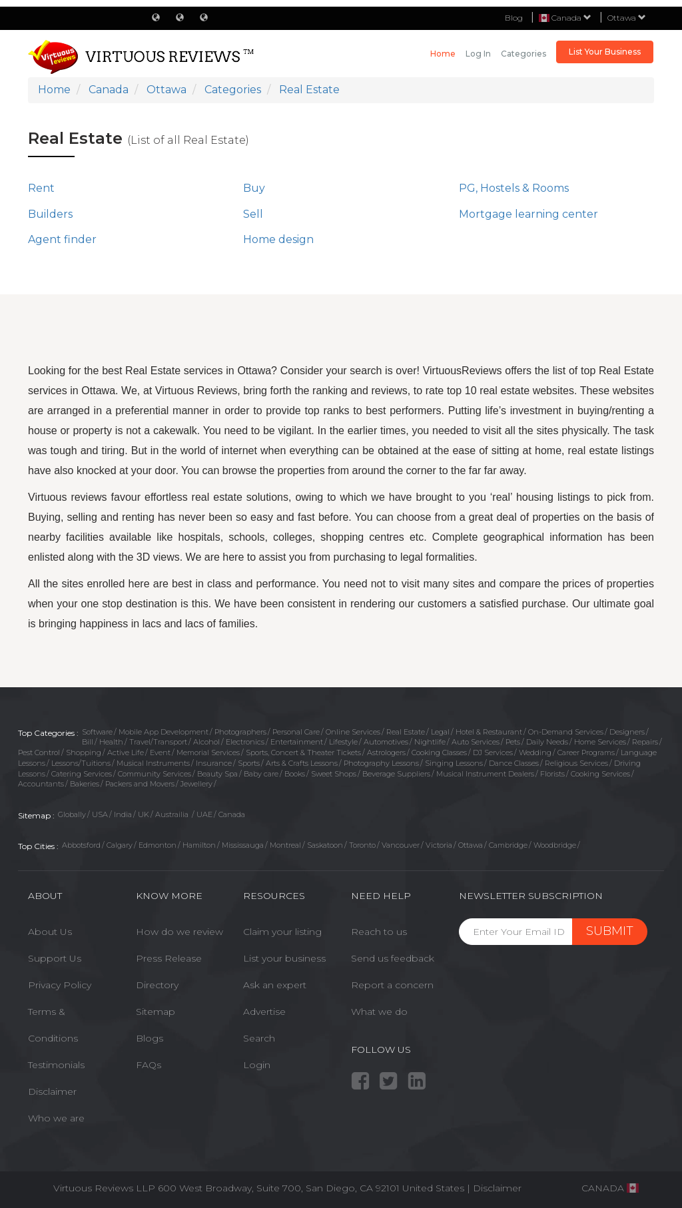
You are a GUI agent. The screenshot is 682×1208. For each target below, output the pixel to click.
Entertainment (296, 742)
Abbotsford (81, 845)
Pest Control (39, 752)
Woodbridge (554, 845)
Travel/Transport (158, 742)
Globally (72, 814)
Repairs (645, 742)
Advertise (264, 1012)
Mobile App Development (163, 732)
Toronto (362, 845)
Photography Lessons (381, 763)
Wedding (535, 752)
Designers (627, 732)
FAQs (148, 1065)
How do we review (179, 932)
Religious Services (576, 763)
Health (111, 742)
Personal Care (296, 732)
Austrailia (172, 814)
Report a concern (392, 985)
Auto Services (476, 742)
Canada (231, 814)
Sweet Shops (333, 773)
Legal (440, 732)
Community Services (154, 773)
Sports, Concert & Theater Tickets (303, 752)
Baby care (261, 773)
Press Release (169, 958)
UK (143, 814)
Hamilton (199, 845)
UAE (204, 814)
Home (443, 54)
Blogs (149, 1038)
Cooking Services (600, 773)
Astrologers (386, 752)
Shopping (83, 752)
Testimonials (56, 1065)
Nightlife (430, 742)
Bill (87, 742)
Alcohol (206, 742)
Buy (254, 188)
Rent (41, 188)
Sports (249, 763)
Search (259, 1038)
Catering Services (81, 773)
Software (97, 732)
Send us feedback (392, 958)
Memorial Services (208, 752)
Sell (253, 214)
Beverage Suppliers (396, 773)
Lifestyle (343, 742)
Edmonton (157, 845)
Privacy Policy (59, 985)
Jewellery (196, 783)
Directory (157, 985)
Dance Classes (514, 763)
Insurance (214, 763)
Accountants (41, 783)
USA (100, 814)
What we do (379, 1012)
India (123, 814)
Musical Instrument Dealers (485, 773)
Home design (278, 239)
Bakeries (84, 783)
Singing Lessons (454, 763)
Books (294, 773)
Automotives (386, 742)
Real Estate (405, 732)
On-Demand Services (565, 732)
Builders (50, 214)
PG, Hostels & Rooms (514, 188)
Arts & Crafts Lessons (302, 763)
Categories (523, 54)
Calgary (120, 845)
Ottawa (626, 18)
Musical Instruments (153, 763)
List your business (284, 958)
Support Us (54, 958)
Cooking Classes (439, 752)
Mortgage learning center (528, 214)
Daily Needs (547, 742)
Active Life (125, 752)
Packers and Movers (139, 783)
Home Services (600, 742)
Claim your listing (282, 932)
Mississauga (243, 845)
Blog (514, 18)
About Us (50, 932)
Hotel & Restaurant (489, 732)
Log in (478, 54)
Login (256, 1065)
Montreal (285, 845)
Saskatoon (325, 845)
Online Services (353, 732)
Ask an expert (274, 985)
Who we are (56, 1118)
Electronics (245, 742)
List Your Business (605, 52)
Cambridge (508, 845)
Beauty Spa (217, 773)
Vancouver (401, 845)
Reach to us (379, 932)
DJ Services (493, 752)
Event (160, 752)
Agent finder (62, 239)
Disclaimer (52, 1091)
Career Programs (586, 752)
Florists (552, 773)
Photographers (240, 732)
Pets (513, 742)
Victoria (439, 845)
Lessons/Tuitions (81, 763)
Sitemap (155, 1012)
